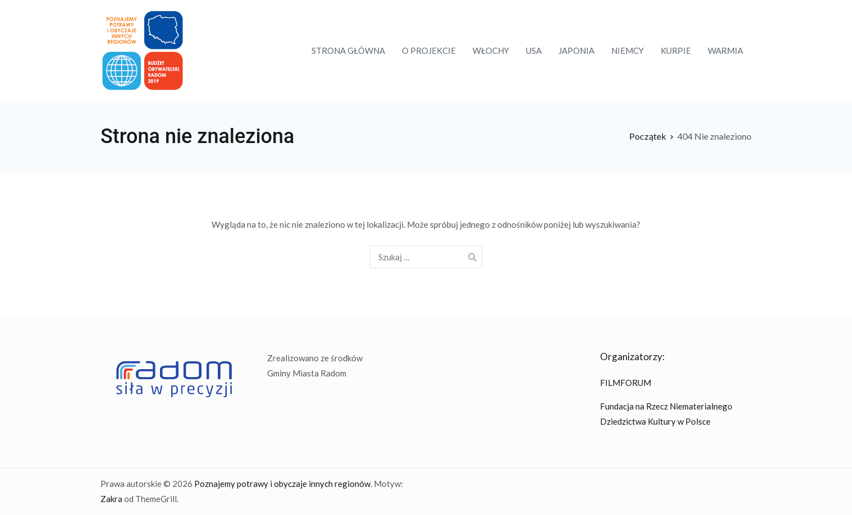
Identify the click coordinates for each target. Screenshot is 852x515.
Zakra (111, 499)
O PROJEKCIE (429, 50)
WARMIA (725, 50)
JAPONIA (576, 50)
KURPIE (676, 50)
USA (534, 50)
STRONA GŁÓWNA (348, 50)
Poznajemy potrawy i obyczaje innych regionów (282, 484)
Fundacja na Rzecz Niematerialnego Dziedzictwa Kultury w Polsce (666, 413)
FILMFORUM (625, 383)
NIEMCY (627, 50)
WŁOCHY (491, 50)
